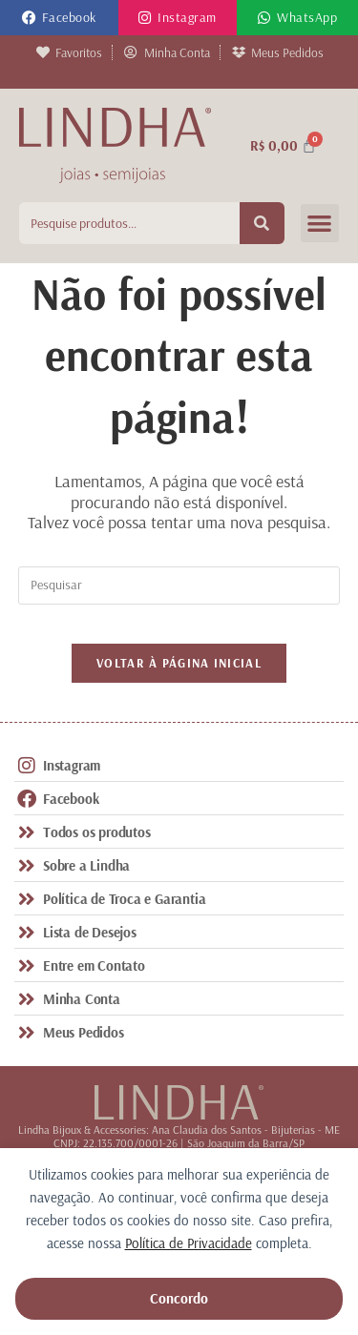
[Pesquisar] (262, 223)
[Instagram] (144, 17)
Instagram (187, 17)
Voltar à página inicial (179, 662)
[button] (320, 223)
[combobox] (129, 223)
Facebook (69, 17)
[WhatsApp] (264, 17)
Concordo (179, 1298)
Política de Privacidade (188, 1243)
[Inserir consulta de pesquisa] (179, 585)
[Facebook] (29, 17)
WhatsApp (307, 17)
